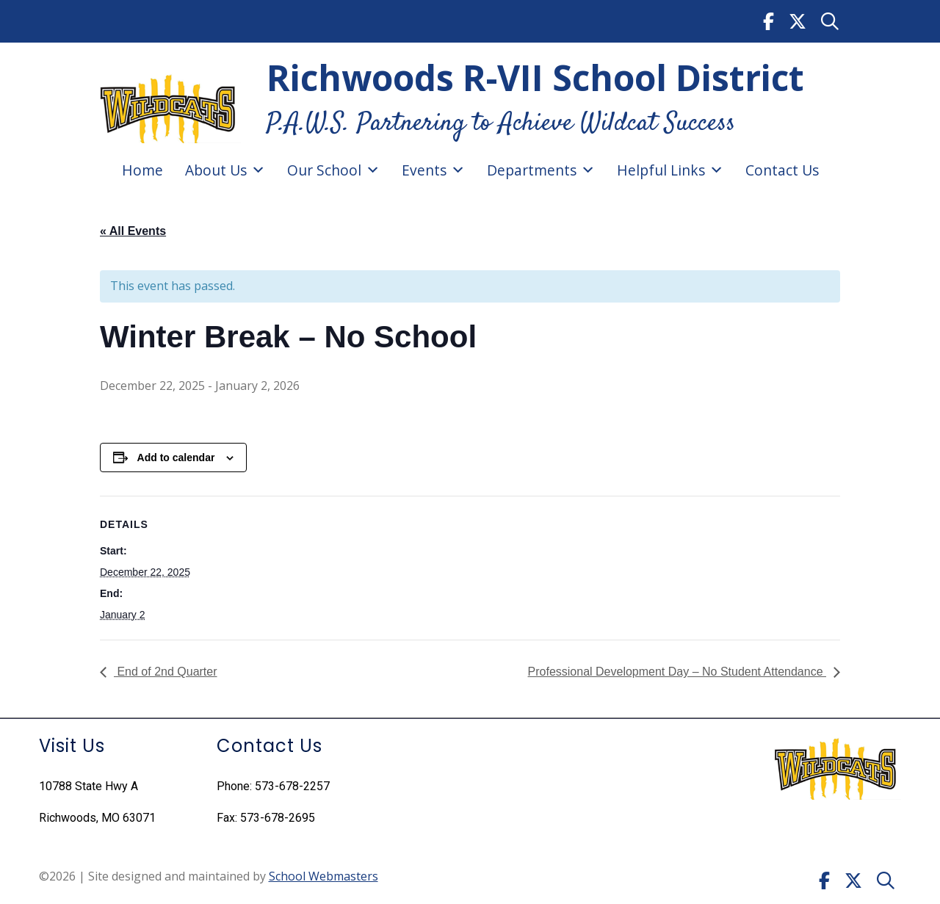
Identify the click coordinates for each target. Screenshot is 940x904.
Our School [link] (333, 170)
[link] (768, 21)
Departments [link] (541, 170)
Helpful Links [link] (670, 170)
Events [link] (433, 170)
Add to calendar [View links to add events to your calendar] (176, 457)
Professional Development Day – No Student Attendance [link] (677, 671)
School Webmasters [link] (323, 876)
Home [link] (142, 170)
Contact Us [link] (782, 170)
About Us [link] (225, 170)
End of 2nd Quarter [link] (165, 671)
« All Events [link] (133, 231)
